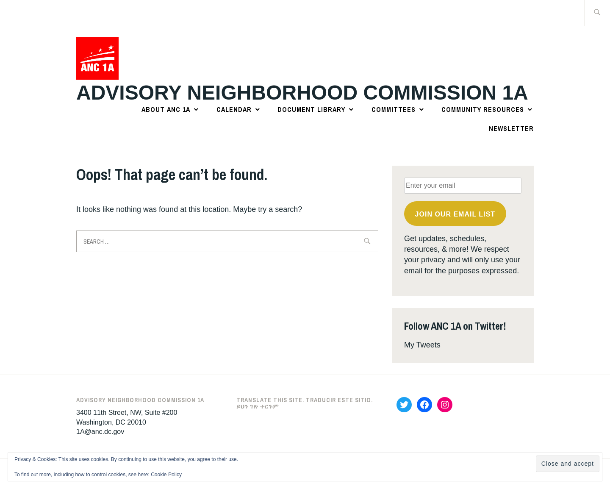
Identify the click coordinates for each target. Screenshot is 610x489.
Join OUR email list (455, 214)
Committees (394, 109)
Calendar (234, 109)
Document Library (311, 109)
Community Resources (482, 109)
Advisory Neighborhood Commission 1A (302, 92)
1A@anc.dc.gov (100, 431)
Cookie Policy (166, 475)
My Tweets (422, 345)
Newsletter (511, 128)
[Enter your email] (462, 186)
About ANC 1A (165, 109)
